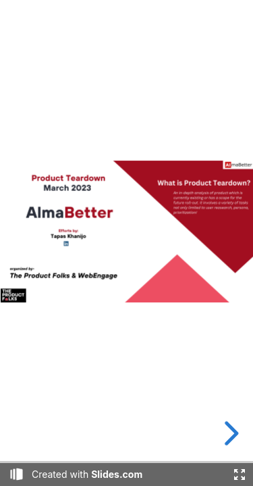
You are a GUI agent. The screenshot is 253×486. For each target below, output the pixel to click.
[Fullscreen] (239, 474)
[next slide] (229, 433)
